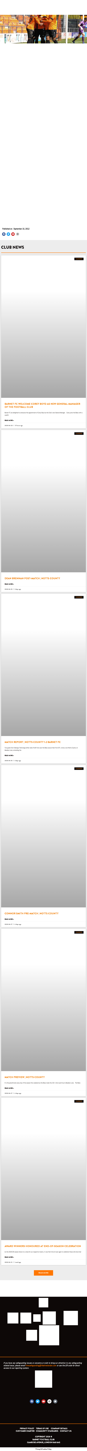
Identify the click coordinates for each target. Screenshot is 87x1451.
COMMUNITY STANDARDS (47, 1431)
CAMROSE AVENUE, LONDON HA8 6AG (43, 1442)
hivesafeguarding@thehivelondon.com (41, 1365)
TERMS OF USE (42, 1428)
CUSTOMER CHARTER (25, 1431)
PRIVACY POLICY (27, 1428)
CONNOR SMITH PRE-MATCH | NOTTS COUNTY (31, 913)
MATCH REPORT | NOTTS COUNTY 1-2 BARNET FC (33, 742)
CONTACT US (65, 1431)
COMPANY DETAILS (59, 1428)
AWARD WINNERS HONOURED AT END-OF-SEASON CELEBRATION (43, 1246)
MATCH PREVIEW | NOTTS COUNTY (25, 1077)
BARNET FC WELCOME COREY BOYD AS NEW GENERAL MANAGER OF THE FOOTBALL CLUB (42, 405)
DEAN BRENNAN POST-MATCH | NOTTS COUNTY (32, 578)
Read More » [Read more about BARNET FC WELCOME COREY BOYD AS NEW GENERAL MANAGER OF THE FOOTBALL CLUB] (9, 420)
